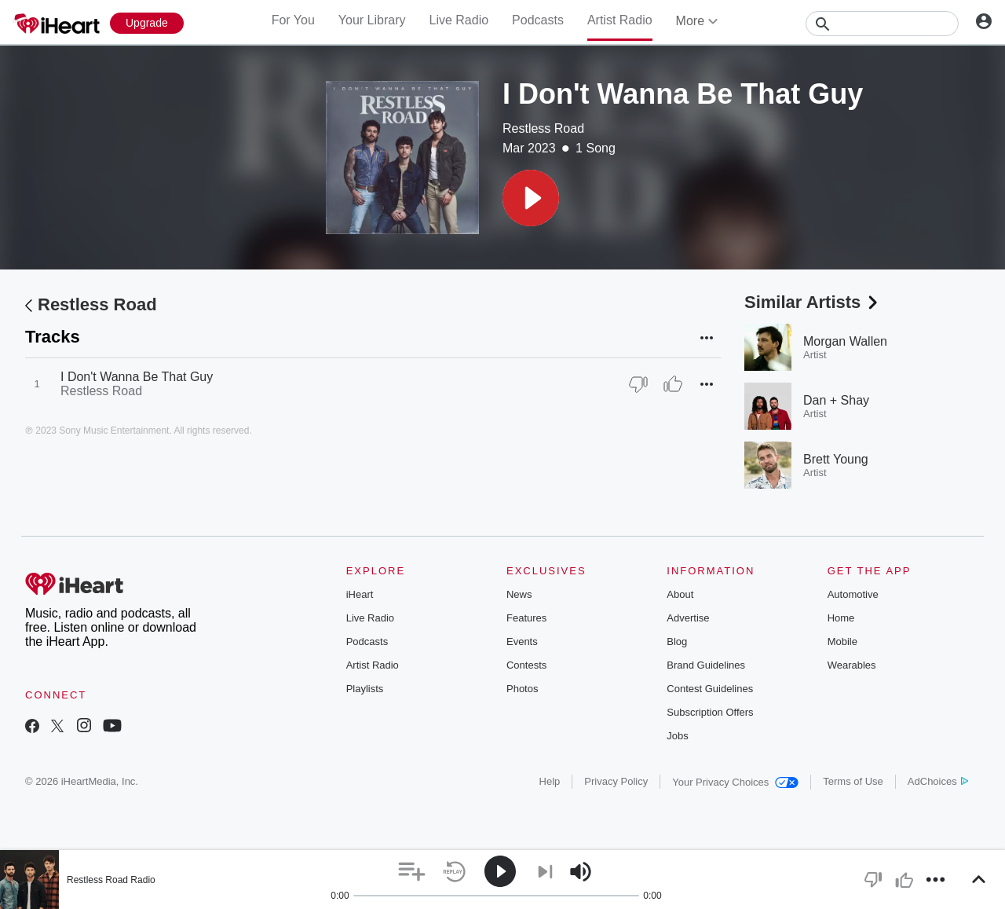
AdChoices (938, 781)
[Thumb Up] (673, 384)
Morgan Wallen (845, 341)
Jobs (677, 736)
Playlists (365, 689)
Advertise (688, 618)
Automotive (853, 594)
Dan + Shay (836, 400)
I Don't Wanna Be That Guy (136, 376)
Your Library (372, 20)
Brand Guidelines (706, 665)
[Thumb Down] (638, 384)
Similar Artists (812, 302)
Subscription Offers (710, 712)
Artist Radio (619, 20)
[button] (530, 198)
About (680, 594)
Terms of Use (853, 781)
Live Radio (458, 20)
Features (526, 618)
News (519, 594)
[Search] (882, 23)
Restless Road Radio (111, 879)
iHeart (360, 594)
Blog (677, 641)
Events (522, 641)
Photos (522, 689)
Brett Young (835, 459)
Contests (526, 665)
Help (550, 781)
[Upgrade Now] (147, 23)
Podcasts (538, 20)
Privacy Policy (616, 781)
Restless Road (543, 128)
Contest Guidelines (710, 689)
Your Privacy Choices (735, 782)
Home (841, 618)
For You (293, 20)
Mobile (842, 641)
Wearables (852, 665)
